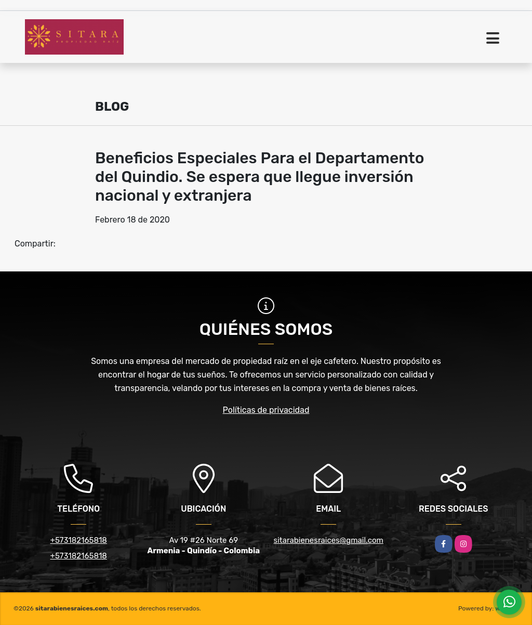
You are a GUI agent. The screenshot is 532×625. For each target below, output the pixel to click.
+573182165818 (78, 540)
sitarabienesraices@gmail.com (328, 540)
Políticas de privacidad (266, 410)
